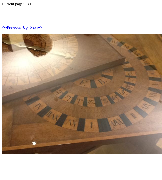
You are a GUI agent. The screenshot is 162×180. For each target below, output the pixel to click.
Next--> (36, 27)
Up (25, 27)
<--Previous (11, 27)
